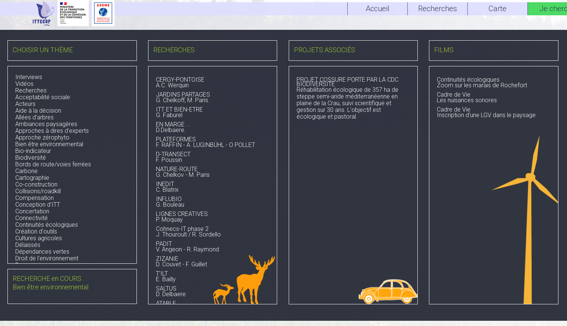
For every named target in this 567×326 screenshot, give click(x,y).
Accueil (377, 8)
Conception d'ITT (37, 204)
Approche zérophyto (42, 137)
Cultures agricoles (38, 238)
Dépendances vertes (42, 251)
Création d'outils (36, 231)
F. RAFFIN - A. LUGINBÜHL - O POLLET (213, 142)
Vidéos (24, 83)
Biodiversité (30, 157)
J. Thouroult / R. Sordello (213, 232)
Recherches (31, 90)
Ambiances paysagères (46, 124)
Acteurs (25, 103)
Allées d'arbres (34, 117)
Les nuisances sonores (494, 98)
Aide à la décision (38, 110)
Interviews (28, 77)
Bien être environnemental (49, 144)
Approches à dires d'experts (52, 130)
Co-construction (36, 184)
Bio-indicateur (33, 150)
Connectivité (31, 218)
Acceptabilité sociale (42, 97)
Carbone (26, 171)
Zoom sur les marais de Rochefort (494, 83)
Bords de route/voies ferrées (53, 164)
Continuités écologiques (46, 224)
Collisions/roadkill (38, 191)
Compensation (34, 197)
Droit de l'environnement (46, 258)
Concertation (32, 211)
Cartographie (32, 177)
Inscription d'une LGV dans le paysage (494, 113)
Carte (498, 8)
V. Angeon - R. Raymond (213, 247)
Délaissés (27, 244)
